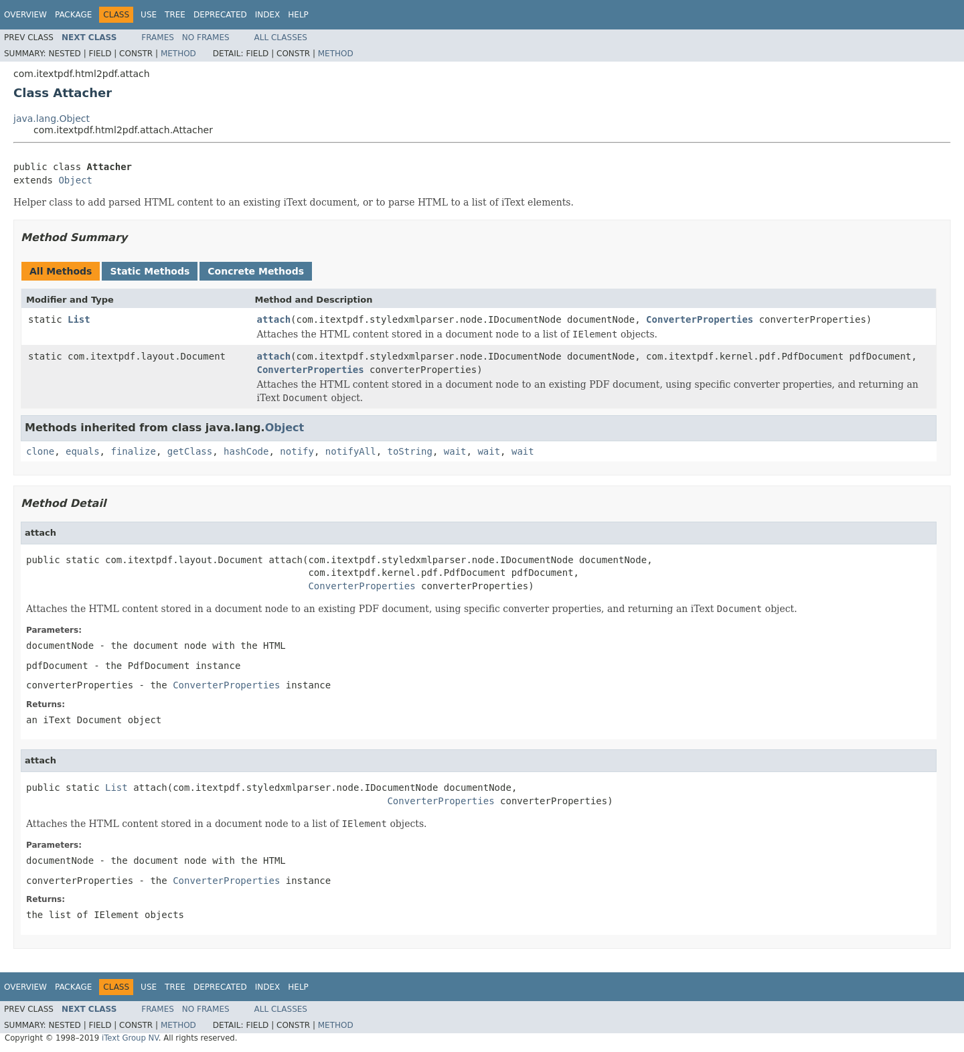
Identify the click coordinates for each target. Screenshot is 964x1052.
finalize (132, 451)
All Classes (280, 37)
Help (298, 14)
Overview (25, 14)
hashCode (246, 451)
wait (455, 451)
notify (297, 451)
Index (267, 14)
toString (410, 451)
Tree (175, 14)
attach (274, 319)
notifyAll (350, 451)
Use (149, 14)
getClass (189, 451)
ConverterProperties (699, 319)
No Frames (206, 37)
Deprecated (220, 14)
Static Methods (149, 271)
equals (83, 451)
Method (178, 53)
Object (75, 180)
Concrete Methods (256, 271)
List (79, 319)
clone (40, 451)
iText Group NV (130, 1038)
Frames (157, 37)
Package (73, 14)
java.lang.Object (51, 118)
